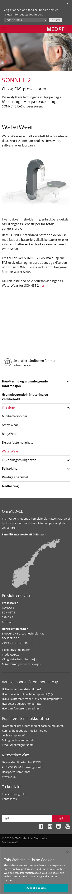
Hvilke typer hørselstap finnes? (21, 689)
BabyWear (9, 434)
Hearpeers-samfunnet (16, 772)
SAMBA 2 (7, 617)
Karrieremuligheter (14, 794)
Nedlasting (10, 486)
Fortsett (55, 20)
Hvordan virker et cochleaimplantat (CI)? (27, 694)
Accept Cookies (36, 890)
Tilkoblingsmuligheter (19, 460)
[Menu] (4, 29)
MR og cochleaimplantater (19, 740)
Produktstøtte (10, 654)
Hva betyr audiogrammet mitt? (21, 703)
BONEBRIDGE (10, 638)
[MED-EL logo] (57, 29)
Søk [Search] (61, 818)
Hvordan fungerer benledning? (22, 708)
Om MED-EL (12, 512)
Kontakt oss (9, 799)
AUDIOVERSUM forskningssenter (23, 767)
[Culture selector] (25, 20)
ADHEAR (7, 622)
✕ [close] (67, 3)
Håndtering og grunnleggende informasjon (25, 383)
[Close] (67, 854)
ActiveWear (10, 425)
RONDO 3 (8, 607)
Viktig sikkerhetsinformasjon (20, 659)
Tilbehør (8, 408)
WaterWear (10, 451)
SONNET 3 (8, 612)
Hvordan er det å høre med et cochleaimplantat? (33, 726)
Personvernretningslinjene (40, 848)
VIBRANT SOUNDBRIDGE (17, 643)
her (42, 285)
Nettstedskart (11, 848)
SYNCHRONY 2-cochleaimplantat (23, 633)
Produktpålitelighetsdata (18, 745)
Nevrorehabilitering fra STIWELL (22, 762)
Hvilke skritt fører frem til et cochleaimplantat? (32, 699)
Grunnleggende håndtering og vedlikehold (25, 396)
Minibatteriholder (14, 416)
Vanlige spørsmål (15, 477)
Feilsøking (9, 468)
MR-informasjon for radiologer (21, 664)
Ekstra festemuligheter (18, 442)
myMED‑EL (9, 776)
